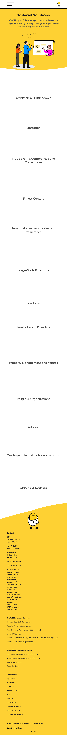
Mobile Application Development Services (23, 658)
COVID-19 (10, 686)
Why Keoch (11, 682)
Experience (11, 678)
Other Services (13, 666)
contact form (12, 609)
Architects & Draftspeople (33, 98)
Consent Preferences (15, 714)
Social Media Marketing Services (20, 642)
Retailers (33, 427)
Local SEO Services (14, 634)
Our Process (11, 702)
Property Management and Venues (33, 362)
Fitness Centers (33, 198)
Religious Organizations (33, 399)
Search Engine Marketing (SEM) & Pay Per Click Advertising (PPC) (32, 638)
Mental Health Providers (33, 327)
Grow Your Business (33, 487)
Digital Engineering (14, 662)
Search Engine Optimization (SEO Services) (24, 630)
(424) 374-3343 (13, 542)
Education (34, 127)
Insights (10, 698)
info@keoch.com (14, 561)
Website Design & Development (19, 626)
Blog (8, 694)
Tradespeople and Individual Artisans (33, 455)
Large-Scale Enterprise (33, 270)
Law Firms (33, 303)
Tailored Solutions (14, 706)
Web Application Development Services (22, 654)
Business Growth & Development (19, 622)
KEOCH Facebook (14, 565)
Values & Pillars (13, 690)
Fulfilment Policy (13, 710)
